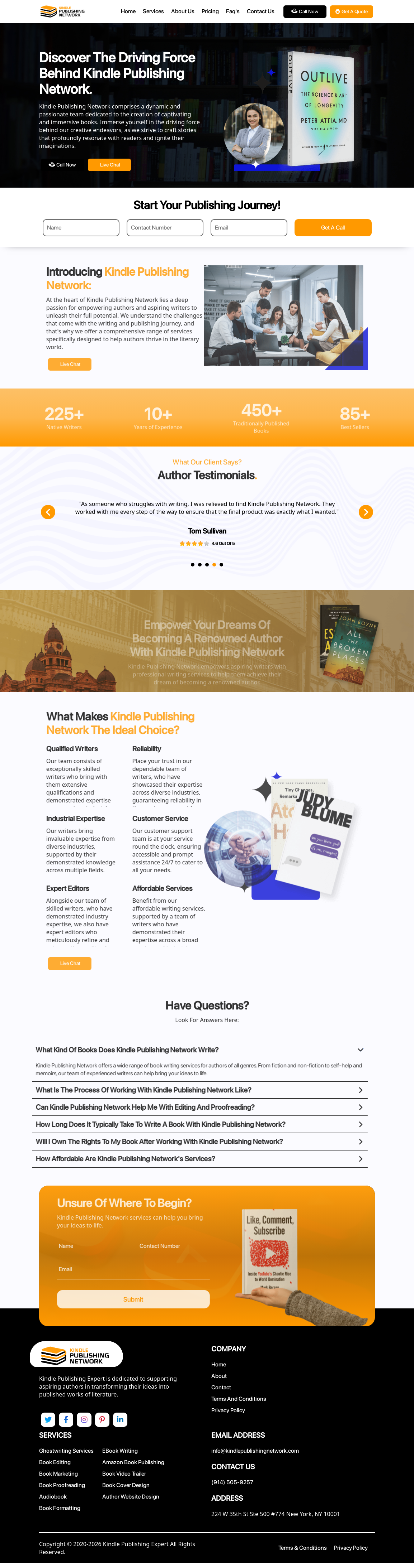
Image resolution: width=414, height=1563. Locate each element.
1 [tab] (192, 564)
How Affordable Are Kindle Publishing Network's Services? (97, 1158)
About (219, 1375)
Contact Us (260, 11)
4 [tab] (214, 564)
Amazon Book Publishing (133, 1462)
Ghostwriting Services (66, 1450)
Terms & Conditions (302, 1547)
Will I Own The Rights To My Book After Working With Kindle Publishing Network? (131, 1141)
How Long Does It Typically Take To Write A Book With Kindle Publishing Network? (132, 1124)
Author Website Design (130, 1496)
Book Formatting (59, 1508)
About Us (182, 11)
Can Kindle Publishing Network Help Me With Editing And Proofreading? (117, 1107)
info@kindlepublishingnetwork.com (255, 1450)
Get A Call (333, 227)
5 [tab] (221, 564)
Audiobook (53, 1496)
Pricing (210, 11)
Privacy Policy (228, 1410)
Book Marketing (58, 1473)
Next (366, 512)
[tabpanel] (202, 526)
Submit (161, 1299)
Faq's (233, 11)
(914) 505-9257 (232, 1482)
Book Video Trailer (124, 1473)
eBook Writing (120, 1450)
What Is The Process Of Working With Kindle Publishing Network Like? (115, 1089)
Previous (48, 512)
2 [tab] (200, 564)
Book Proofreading (62, 1485)
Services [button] (153, 11)
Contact (221, 1387)
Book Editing (55, 1462)
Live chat (110, 165)
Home (128, 11)
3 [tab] (207, 564)
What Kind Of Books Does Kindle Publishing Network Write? (99, 1049)
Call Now (304, 11)
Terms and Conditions (238, 1398)
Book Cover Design (126, 1485)
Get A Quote (351, 11)
